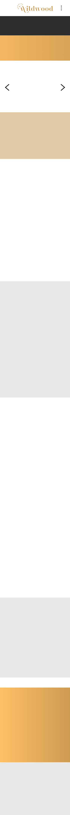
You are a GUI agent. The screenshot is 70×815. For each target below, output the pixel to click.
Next (63, 87)
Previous (7, 87)
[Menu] (61, 8)
